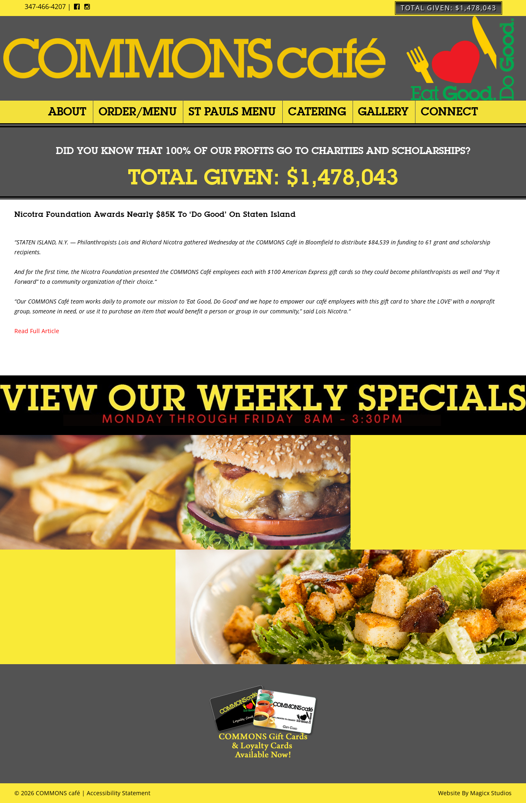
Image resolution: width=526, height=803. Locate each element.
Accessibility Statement (118, 793)
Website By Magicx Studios (475, 793)
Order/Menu (138, 111)
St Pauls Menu (232, 111)
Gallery (383, 111)
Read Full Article (36, 331)
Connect (449, 111)
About (67, 111)
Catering (317, 111)
